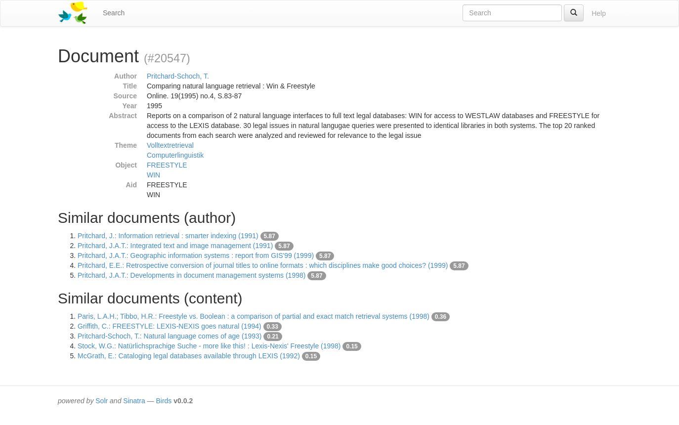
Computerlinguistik (175, 155)
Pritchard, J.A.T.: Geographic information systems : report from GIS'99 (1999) (196, 255)
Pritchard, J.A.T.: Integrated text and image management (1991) (175, 246)
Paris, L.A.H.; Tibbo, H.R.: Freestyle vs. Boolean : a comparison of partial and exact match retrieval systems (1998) (253, 316)
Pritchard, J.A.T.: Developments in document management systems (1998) (191, 275)
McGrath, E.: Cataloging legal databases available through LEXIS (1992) (189, 356)
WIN (153, 175)
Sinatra (134, 401)
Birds (163, 401)
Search (114, 13)
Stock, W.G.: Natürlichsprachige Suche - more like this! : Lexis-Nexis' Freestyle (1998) (209, 346)
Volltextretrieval (170, 145)
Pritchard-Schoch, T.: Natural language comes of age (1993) (170, 336)
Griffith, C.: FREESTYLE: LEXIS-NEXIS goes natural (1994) (169, 326)
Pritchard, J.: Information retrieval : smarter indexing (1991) (168, 236)
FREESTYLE (167, 165)
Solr (101, 401)
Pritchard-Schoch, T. (178, 76)
